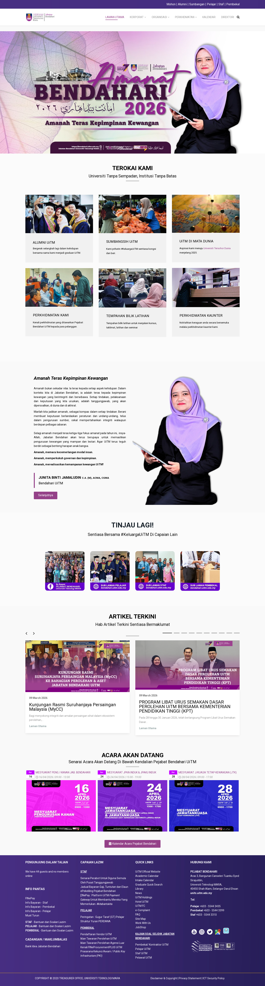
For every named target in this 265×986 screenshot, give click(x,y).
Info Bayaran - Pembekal (40, 906)
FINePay (30, 898)
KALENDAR (209, 17)
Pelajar (211, 4)
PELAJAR (86, 910)
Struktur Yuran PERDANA (95, 921)
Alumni (182, 4)
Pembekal (233, 4)
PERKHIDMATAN (184, 17)
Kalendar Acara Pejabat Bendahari (132, 843)
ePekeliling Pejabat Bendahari (98, 890)
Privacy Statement (190, 978)
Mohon (171, 4)
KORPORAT (137, 17)
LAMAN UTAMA (114, 17)
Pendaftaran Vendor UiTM (96, 934)
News (138, 893)
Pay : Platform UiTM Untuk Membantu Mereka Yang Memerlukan (103, 899)
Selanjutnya (45, 495)
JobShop (140, 927)
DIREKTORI (227, 17)
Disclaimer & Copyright (164, 978)
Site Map (140, 918)
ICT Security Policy (214, 978)
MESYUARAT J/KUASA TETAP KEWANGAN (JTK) (208, 772)
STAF (83, 871)
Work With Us (143, 922)
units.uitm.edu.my (201, 893)
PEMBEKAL (87, 927)
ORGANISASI (159, 17)
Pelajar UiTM (143, 948)
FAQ (137, 914)
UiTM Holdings (143, 897)
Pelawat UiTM (143, 957)
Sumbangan (196, 4)
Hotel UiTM (141, 901)
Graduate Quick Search (149, 884)
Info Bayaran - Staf (36, 902)
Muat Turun (32, 915)
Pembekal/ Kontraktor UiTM (151, 944)
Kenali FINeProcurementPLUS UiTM (101, 947)
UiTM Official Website (147, 871)
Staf (221, 4)
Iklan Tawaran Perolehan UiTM (98, 938)
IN (83, 895)
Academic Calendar (147, 875)
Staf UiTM (141, 953)
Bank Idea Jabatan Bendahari (42, 946)
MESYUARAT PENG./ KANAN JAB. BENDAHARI (63, 772)
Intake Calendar (144, 880)
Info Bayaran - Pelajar (38, 911)
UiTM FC (140, 905)
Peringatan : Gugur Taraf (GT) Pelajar (102, 916)
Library (139, 888)
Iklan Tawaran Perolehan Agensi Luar (102, 942)
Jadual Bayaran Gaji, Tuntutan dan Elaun (104, 886)
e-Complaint (142, 910)
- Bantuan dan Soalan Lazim (46, 922)
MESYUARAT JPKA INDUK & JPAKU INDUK (131, 772)
